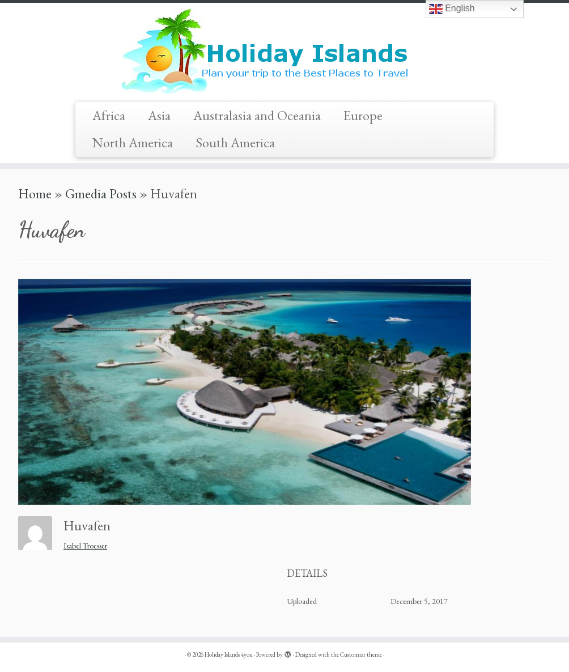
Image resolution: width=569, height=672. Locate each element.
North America (132, 142)
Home (35, 193)
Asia (159, 115)
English (452, 9)
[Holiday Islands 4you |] (284, 50)
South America (235, 142)
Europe (363, 115)
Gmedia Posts (101, 193)
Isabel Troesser (85, 546)
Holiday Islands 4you (229, 654)
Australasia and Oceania (257, 115)
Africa (108, 115)
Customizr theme (361, 654)
